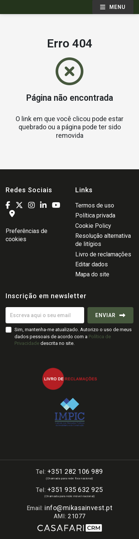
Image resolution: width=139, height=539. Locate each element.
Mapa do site (92, 274)
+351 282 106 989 (75, 471)
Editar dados (91, 264)
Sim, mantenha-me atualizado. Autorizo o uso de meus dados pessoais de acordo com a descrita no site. (73, 336)
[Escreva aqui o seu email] (45, 315)
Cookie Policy (93, 225)
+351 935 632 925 (75, 489)
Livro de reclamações (103, 254)
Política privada (95, 215)
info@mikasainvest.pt (78, 508)
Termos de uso (94, 205)
